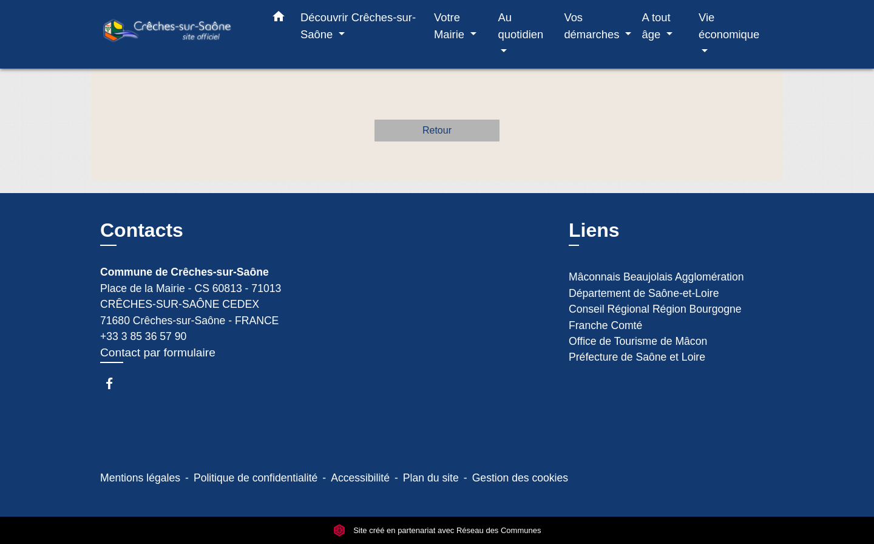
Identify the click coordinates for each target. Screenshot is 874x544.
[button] (279, 18)
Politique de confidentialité (255, 478)
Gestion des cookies (520, 478)
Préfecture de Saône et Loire (637, 357)
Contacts (141, 230)
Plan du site (431, 478)
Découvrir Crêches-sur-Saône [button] (358, 26)
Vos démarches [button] (593, 26)
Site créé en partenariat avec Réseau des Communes (437, 530)
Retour (437, 130)
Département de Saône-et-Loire (644, 293)
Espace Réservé (174, 430)
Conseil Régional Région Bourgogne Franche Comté (655, 317)
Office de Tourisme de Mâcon (638, 341)
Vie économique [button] (729, 26)
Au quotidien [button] (521, 26)
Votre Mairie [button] (450, 26)
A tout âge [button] (656, 26)
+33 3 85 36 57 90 (143, 336)
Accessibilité (360, 478)
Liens (594, 230)
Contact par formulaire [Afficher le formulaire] (157, 352)
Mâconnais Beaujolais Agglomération (656, 277)
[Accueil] (176, 34)
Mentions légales (140, 478)
